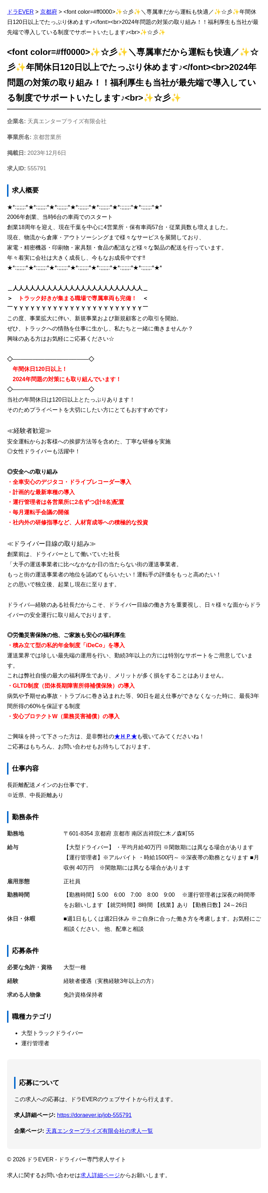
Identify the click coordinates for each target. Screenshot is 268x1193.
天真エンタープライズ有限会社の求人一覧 (99, 1131)
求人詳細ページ (100, 1175)
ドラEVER (20, 12)
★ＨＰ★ (125, 736)
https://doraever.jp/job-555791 (94, 1115)
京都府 (48, 12)
